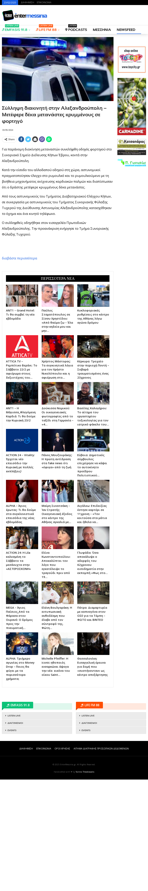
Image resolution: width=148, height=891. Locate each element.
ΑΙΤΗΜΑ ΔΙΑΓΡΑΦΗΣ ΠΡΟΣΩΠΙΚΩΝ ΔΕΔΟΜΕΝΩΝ (101, 860)
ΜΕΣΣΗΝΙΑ (102, 30)
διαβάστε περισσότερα (19, 314)
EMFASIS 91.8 (14, 28)
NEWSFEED (126, 30)
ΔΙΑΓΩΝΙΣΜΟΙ (15, 834)
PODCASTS (76, 28)
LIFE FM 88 (46, 28)
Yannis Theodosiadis (85, 883)
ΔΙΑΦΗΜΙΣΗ (27, 2)
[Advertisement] (58, 171)
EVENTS (12, 841)
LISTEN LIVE (14, 827)
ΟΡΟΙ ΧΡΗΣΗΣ (62, 860)
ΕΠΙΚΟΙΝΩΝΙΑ (44, 2)
